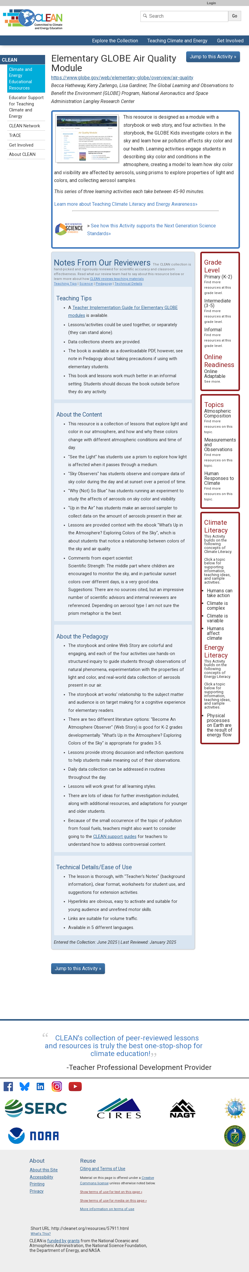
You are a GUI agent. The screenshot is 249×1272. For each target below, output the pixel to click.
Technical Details (128, 284)
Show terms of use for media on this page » (113, 1201)
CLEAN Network (24, 126)
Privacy (37, 1191)
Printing (37, 1184)
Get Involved (231, 41)
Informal (217, 337)
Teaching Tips (65, 284)
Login (211, 3)
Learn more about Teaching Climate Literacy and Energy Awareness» (126, 204)
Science (86, 284)
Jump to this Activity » (213, 56)
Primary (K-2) (218, 284)
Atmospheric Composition (218, 421)
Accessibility (41, 1177)
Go (234, 16)
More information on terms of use (107, 1209)
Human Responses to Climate (219, 486)
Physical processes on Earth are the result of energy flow (219, 725)
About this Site (44, 1169)
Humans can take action (219, 593)
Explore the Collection (116, 41)
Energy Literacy (217, 676)
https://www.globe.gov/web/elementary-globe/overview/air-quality (122, 77)
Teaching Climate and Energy (177, 41)
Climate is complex (217, 605)
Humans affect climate (215, 633)
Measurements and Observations (220, 452)
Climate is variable (217, 618)
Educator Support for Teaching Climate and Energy (26, 107)
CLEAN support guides (115, 836)
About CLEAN (22, 154)
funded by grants (63, 1240)
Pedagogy (104, 284)
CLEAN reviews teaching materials (117, 279)
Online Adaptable (215, 376)
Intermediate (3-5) (217, 311)
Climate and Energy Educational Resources (20, 79)
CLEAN (9, 60)
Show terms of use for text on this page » (111, 1192)
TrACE (15, 135)
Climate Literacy (217, 551)
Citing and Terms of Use (102, 1168)
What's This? (41, 1234)
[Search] (184, 16)
